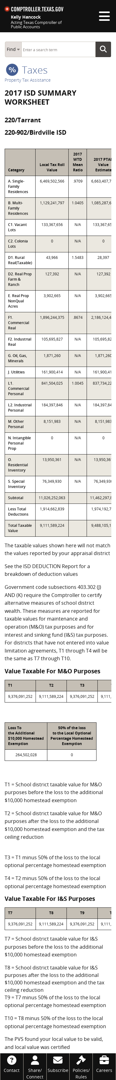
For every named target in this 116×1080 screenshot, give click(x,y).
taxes (27, 69)
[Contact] (11, 1063)
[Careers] (104, 1063)
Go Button (105, 49)
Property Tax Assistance (28, 80)
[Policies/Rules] (81, 1066)
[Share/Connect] (35, 1066)
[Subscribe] (58, 1063)
